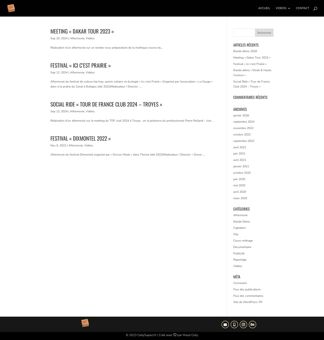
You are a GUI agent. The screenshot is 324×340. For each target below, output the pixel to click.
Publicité (238, 253)
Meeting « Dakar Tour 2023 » (82, 31)
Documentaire (242, 247)
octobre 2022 (242, 134)
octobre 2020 (242, 173)
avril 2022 (239, 147)
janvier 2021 (241, 166)
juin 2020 (239, 179)
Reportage (240, 260)
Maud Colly (190, 335)
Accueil (264, 8)
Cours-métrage (243, 241)
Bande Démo (241, 222)
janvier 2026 (241, 115)
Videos (281, 8)
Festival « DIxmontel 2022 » (80, 138)
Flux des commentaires (248, 296)
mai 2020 (239, 185)
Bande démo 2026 (245, 51)
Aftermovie (77, 38)
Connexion (240, 283)
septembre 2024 (243, 122)
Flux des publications (247, 289)
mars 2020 (240, 198)
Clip (235, 234)
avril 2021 (239, 160)
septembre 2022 (243, 141)
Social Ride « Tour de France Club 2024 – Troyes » (106, 104)
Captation (239, 228)
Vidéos (90, 38)
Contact (302, 8)
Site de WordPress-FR (247, 302)
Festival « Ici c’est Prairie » (80, 65)
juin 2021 (239, 154)
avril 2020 (239, 192)
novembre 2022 (243, 128)
